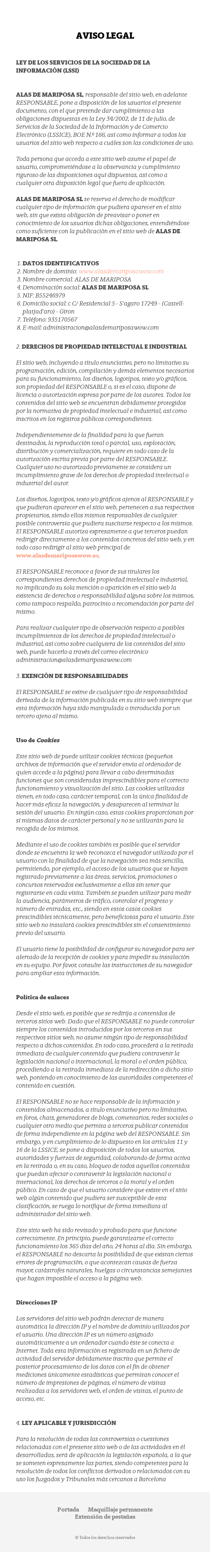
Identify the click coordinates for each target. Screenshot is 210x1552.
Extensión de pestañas (105, 1516)
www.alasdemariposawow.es (57, 555)
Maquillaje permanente (120, 1509)
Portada (68, 1509)
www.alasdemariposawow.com (121, 271)
